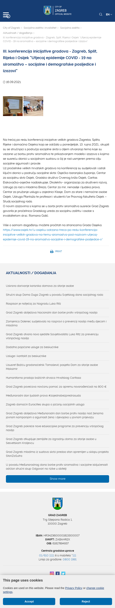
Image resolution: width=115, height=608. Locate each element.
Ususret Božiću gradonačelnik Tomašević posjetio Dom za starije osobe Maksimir (52, 366)
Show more (57, 479)
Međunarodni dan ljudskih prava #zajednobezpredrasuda (43, 395)
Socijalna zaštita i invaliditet (40, 27)
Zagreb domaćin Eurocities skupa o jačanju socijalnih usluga (45, 404)
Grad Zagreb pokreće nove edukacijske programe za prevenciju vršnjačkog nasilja (55, 428)
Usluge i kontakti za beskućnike (26, 356)
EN (109, 14)
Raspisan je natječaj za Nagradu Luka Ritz (33, 303)
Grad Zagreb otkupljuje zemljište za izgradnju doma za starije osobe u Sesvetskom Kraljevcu (51, 441)
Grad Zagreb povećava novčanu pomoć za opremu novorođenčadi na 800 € (56, 386)
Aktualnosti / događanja (17, 32)
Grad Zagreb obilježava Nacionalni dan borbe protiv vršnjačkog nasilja (51, 312)
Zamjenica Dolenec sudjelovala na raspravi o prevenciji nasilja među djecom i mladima (56, 323)
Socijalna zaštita (69, 27)
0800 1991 (70, 559)
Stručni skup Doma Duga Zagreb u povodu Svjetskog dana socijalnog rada (54, 294)
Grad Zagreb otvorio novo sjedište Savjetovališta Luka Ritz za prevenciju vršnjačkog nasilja (52, 336)
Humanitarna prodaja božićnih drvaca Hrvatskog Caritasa (43, 377)
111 (74, 555)
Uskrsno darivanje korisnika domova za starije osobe (40, 285)
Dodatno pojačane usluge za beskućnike (32, 347)
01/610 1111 (46, 555)
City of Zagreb (11, 27)
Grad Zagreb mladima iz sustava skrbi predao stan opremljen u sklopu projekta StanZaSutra (57, 453)
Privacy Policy (73, 588)
